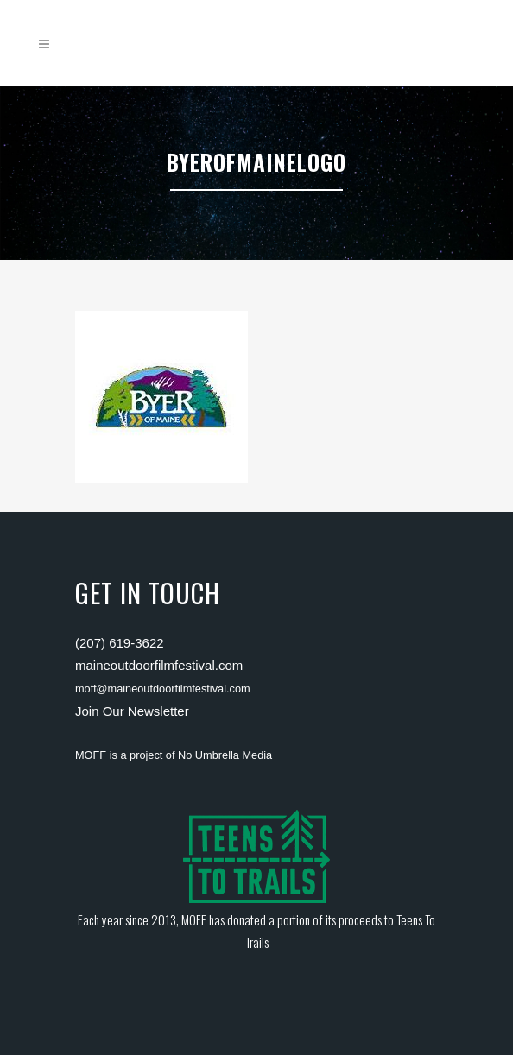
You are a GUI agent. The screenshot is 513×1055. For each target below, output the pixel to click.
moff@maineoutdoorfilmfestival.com (162, 688)
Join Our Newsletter (132, 711)
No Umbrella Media (225, 755)
